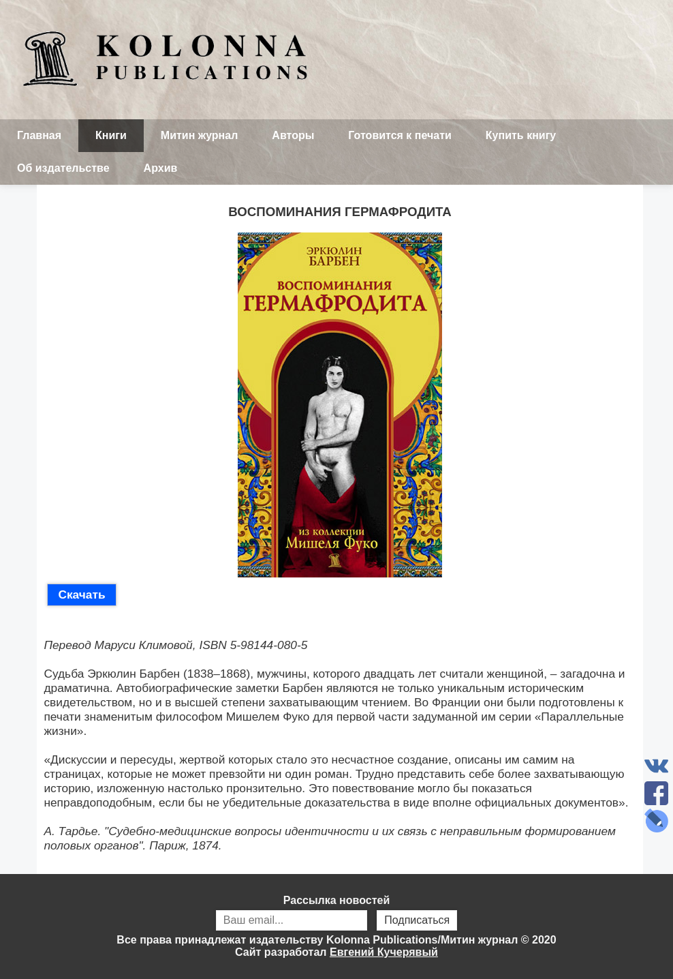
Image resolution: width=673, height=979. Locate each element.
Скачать (81, 594)
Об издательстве (63, 168)
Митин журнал (199, 135)
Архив (161, 168)
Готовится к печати (400, 135)
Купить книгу (521, 135)
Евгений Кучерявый (384, 952)
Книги (111, 135)
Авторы (293, 135)
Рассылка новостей (336, 914)
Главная (39, 135)
